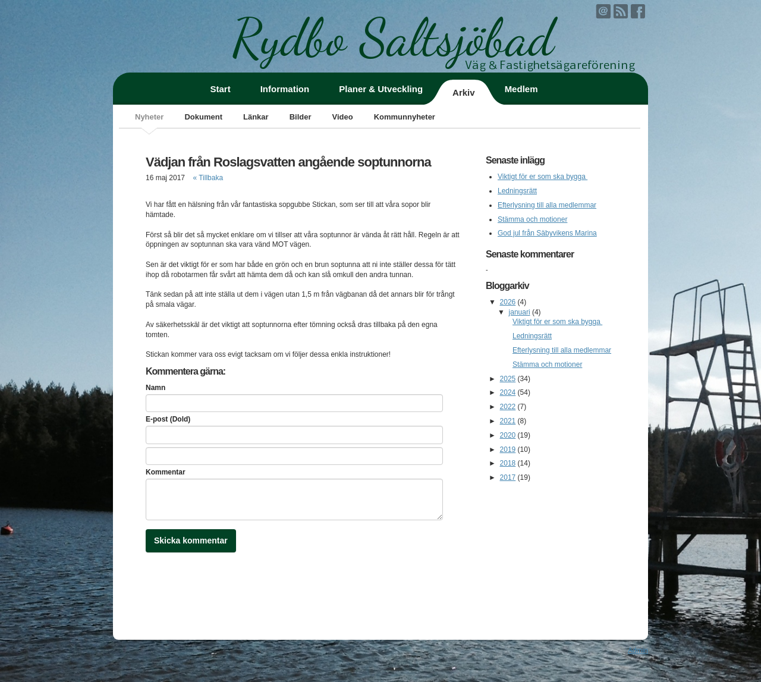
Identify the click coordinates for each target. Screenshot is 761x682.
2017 (508, 477)
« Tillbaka (208, 178)
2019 (508, 449)
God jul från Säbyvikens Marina (547, 233)
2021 (508, 421)
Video (342, 116)
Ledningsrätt (517, 191)
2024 (508, 392)
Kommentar (165, 472)
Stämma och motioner (532, 219)
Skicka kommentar (191, 540)
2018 (508, 463)
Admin (638, 650)
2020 (508, 435)
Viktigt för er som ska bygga (542, 176)
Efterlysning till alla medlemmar (547, 205)
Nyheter (149, 116)
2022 (508, 407)
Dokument (203, 116)
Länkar (256, 116)
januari (519, 312)
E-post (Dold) (168, 419)
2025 (508, 379)
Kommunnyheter (404, 116)
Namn (155, 388)
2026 (508, 302)
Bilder (301, 116)
